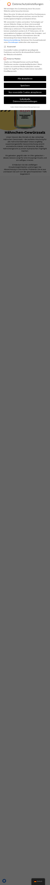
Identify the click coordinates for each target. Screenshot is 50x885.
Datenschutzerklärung (12, 40)
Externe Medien (13, 59)
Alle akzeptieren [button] (25, 78)
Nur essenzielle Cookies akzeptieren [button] (25, 92)
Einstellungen (13, 42)
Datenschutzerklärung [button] (26, 107)
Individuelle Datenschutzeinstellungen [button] (25, 100)
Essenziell (11, 47)
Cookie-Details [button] (15, 107)
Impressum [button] (36, 107)
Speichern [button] (25, 85)
